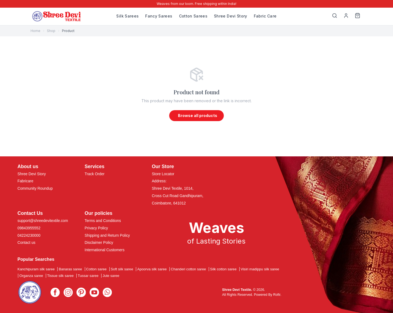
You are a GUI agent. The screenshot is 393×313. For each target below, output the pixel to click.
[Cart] (357, 16)
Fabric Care (265, 16)
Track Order (95, 174)
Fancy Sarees (158, 16)
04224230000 (28, 235)
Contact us (26, 243)
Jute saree (111, 276)
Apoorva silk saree (152, 269)
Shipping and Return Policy (107, 235)
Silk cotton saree (223, 269)
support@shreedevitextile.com (42, 221)
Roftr (276, 295)
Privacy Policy (96, 228)
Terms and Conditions (103, 221)
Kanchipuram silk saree (36, 269)
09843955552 (28, 228)
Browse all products (197, 115)
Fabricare (25, 181)
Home (35, 31)
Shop (51, 31)
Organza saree (31, 276)
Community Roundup (35, 189)
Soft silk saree (122, 269)
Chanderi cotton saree (188, 269)
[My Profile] (346, 16)
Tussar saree (88, 276)
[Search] (335, 16)
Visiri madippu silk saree (260, 269)
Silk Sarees (127, 16)
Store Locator (163, 174)
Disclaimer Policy (99, 243)
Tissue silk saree (60, 276)
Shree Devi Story (230, 16)
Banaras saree (70, 269)
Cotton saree (96, 269)
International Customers (104, 250)
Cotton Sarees (193, 16)
